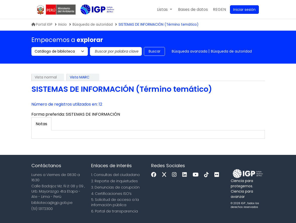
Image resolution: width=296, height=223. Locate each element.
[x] (165, 174)
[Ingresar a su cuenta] (244, 9)
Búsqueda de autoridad (231, 51)
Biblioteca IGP (93, 20)
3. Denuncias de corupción (115, 187)
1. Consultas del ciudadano (115, 174)
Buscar (154, 51)
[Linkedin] (185, 174)
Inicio (62, 24)
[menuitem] (219, 9)
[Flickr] (217, 174)
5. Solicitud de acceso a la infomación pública (115, 202)
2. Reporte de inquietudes (114, 181)
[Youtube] (197, 174)
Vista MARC (79, 77)
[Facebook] (155, 174)
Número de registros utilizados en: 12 (66, 104)
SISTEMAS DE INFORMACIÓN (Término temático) (159, 24)
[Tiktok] (207, 174)
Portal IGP (41, 24)
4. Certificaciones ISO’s (111, 193)
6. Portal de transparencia (114, 211)
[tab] (41, 123)
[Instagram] (175, 174)
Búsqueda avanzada (189, 51)
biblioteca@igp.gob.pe (52, 202)
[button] (164, 9)
